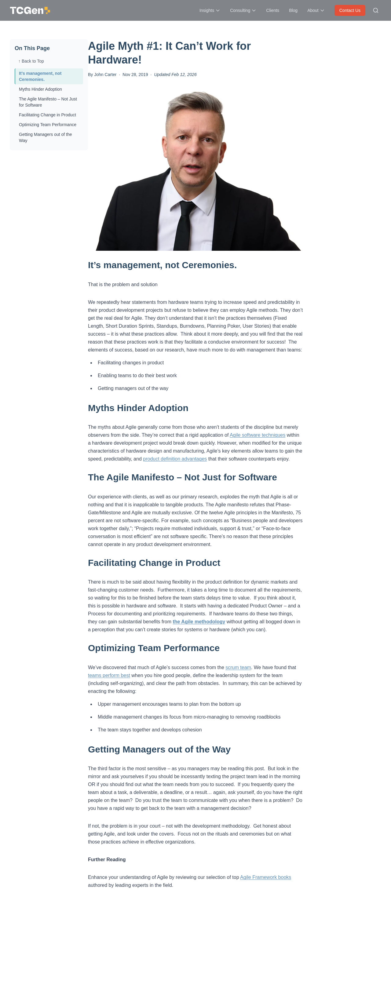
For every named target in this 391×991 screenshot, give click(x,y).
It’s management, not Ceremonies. (40, 76)
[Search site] (375, 10)
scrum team (238, 667)
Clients (272, 10)
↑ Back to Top (31, 61)
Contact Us (349, 10)
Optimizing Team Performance (47, 124)
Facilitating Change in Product (47, 114)
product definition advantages (175, 458)
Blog (293, 10)
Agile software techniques (257, 435)
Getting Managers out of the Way (45, 137)
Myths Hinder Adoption (40, 89)
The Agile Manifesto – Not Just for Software (48, 102)
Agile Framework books (265, 877)
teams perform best (109, 675)
